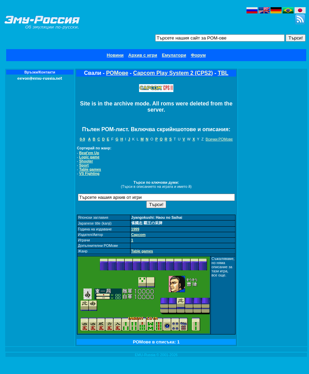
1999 (135, 229)
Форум (198, 55)
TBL (223, 73)
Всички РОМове (219, 139)
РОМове (117, 73)
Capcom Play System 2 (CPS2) (173, 73)
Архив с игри (142, 55)
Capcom (138, 235)
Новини (115, 55)
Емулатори (174, 55)
